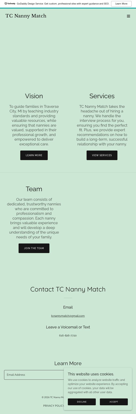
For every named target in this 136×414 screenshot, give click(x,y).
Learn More (121, 4)
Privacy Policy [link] (54, 405)
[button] (128, 16)
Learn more (34, 155)
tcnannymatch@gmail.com (68, 315)
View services (102, 155)
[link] (26, 16)
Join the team (34, 248)
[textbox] (55, 375)
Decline (82, 402)
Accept (114, 402)
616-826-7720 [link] (68, 335)
